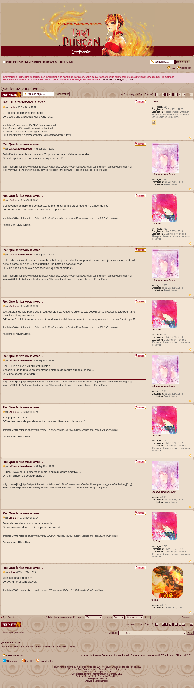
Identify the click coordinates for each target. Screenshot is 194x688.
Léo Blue (13, 200)
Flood (62, 62)
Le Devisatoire (33, 62)
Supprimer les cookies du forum (119, 655)
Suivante (186, 617)
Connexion (185, 67)
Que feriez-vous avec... (22, 88)
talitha (12, 572)
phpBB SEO (116, 674)
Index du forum (14, 62)
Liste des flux (44, 661)
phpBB (96, 667)
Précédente (9, 617)
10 (183, 94)
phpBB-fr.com (104, 671)
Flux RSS (28, 661)
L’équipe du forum (90, 655)
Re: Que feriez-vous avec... (26, 102)
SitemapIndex (12, 661)
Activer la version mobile (96, 681)
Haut (190, 138)
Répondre (11, 94)
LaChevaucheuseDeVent (21, 149)
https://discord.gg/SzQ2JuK (118, 79)
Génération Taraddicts (108, 676)
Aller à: (113, 632)
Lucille (12, 107)
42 (191, 94)
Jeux (70, 62)
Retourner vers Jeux (13, 632)
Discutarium (50, 62)
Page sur (145, 94)
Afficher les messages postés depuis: (74, 617)
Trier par (114, 617)
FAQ (173, 67)
